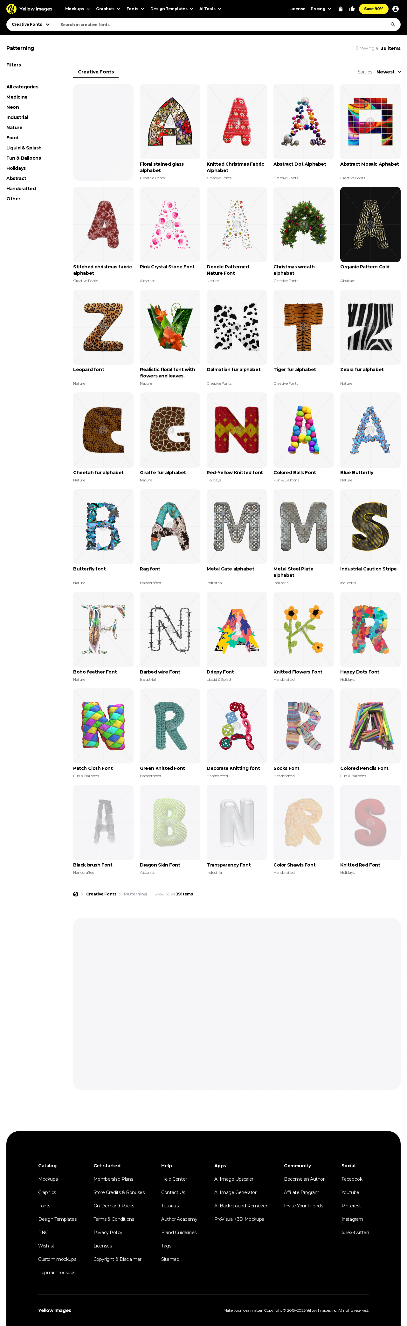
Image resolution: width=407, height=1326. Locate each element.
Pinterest (351, 1206)
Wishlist (46, 1246)
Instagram (352, 1219)
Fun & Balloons (23, 158)
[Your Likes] (352, 9)
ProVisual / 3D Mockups (239, 1219)
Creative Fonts (96, 72)
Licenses (102, 1246)
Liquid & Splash (24, 148)
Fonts (44, 1206)
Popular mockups (56, 1272)
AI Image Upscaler (233, 1179)
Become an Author (304, 1179)
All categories (22, 87)
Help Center (174, 1179)
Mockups (48, 1179)
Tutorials (169, 1206)
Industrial (17, 117)
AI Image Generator (235, 1192)
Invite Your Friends (303, 1206)
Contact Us (173, 1192)
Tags (166, 1246)
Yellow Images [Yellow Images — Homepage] (54, 1310)
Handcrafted (21, 188)
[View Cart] (340, 9)
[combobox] (227, 24)
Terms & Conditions (113, 1219)
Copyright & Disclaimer (117, 1259)
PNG (43, 1232)
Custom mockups (57, 1259)
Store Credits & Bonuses (119, 1192)
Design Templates (57, 1219)
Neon (12, 107)
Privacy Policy (107, 1232)
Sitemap (170, 1259)
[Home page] (75, 894)
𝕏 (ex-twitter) (355, 1232)
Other (13, 199)
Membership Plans (113, 1179)
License (297, 8)
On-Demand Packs (113, 1206)
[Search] (393, 24)
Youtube (350, 1192)
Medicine (17, 97)
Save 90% (373, 8)
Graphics (47, 1192)
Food (12, 138)
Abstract (16, 178)
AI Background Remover (240, 1206)
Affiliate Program (301, 1192)
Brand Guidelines (179, 1232)
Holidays (16, 168)
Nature (14, 127)
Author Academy (179, 1219)
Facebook (351, 1179)
